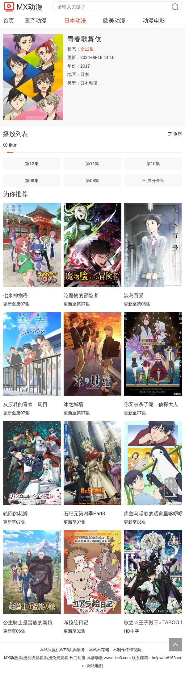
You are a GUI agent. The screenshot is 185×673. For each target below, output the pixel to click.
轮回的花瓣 (15, 513)
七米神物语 (15, 295)
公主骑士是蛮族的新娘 (28, 622)
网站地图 (95, 665)
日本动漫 (75, 21)
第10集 (153, 163)
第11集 (92, 163)
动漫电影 (154, 21)
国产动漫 (35, 21)
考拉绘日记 (76, 622)
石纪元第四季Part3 (84, 513)
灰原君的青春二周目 (25, 404)
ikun (10, 144)
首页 (8, 21)
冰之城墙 (73, 404)
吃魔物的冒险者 (81, 295)
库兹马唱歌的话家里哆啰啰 (153, 513)
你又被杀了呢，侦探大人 (151, 404)
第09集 (32, 180)
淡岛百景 (134, 295)
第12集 (32, 163)
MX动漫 (30, 7)
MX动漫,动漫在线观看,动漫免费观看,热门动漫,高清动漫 (53, 657)
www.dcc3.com (117, 657)
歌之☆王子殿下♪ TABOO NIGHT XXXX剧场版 (153, 622)
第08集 (92, 180)
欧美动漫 (114, 21)
